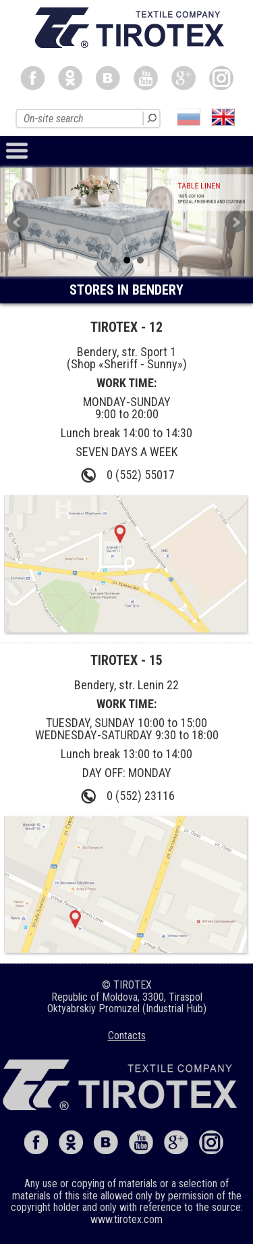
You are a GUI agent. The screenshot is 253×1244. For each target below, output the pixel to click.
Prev (17, 222)
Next (235, 222)
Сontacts (127, 1035)
